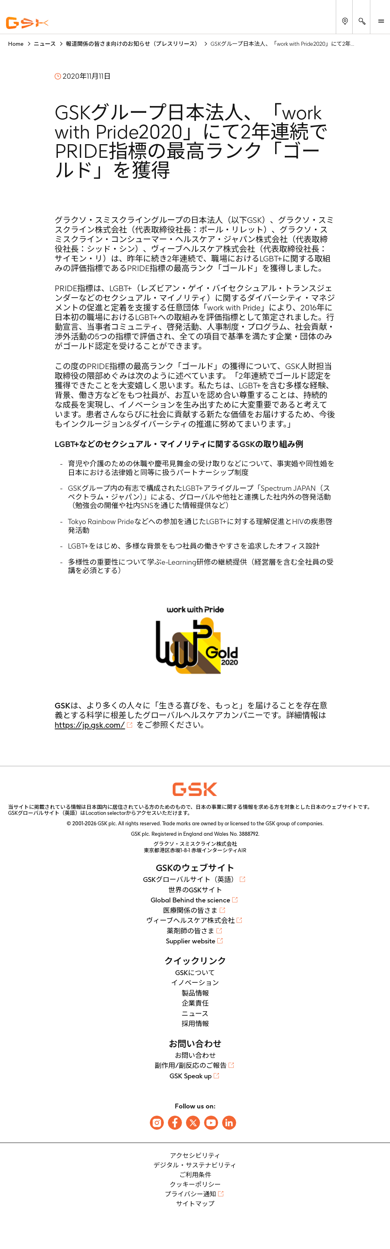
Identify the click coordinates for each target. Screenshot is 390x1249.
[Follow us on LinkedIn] (229, 1123)
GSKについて (195, 973)
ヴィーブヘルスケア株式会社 (190, 920)
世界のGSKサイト (195, 890)
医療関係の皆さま (190, 910)
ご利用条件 (195, 1175)
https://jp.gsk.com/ (90, 725)
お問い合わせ (195, 1055)
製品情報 (195, 993)
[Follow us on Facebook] (175, 1123)
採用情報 (195, 1024)
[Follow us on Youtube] (211, 1123)
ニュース (195, 1014)
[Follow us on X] (193, 1123)
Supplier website (190, 941)
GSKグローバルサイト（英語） (190, 880)
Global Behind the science (190, 900)
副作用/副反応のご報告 (191, 1065)
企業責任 (195, 1003)
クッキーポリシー (195, 1184)
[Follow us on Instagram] (157, 1123)
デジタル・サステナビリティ (195, 1165)
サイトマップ (195, 1204)
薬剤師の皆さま (190, 931)
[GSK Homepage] (27, 23)
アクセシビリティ (195, 1155)
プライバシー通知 (190, 1194)
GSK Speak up (190, 1076)
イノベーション (195, 983)
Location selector (106, 813)
